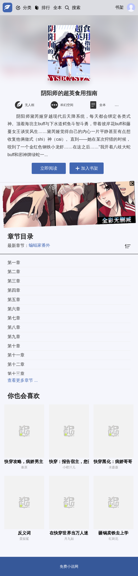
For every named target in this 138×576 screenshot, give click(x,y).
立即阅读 (48, 168)
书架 (119, 7)
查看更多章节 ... (22, 380)
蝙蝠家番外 (39, 245)
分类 (27, 7)
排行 (46, 7)
